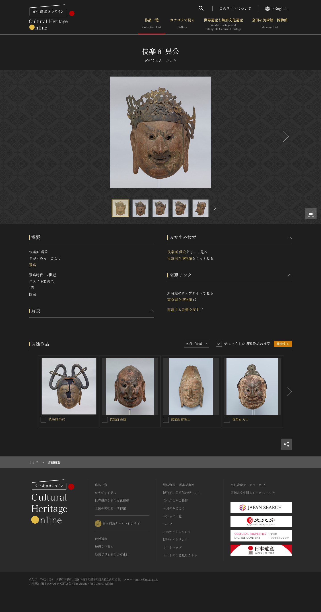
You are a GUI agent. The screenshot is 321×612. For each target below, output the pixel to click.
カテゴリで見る (182, 24)
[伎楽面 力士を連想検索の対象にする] (227, 420)
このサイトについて (235, 8)
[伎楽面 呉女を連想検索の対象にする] (43, 420)
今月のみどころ (174, 508)
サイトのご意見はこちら (180, 555)
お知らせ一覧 (172, 516)
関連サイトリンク (175, 539)
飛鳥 (32, 264)
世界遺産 (101, 539)
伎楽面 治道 (118, 419)
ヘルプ (167, 524)
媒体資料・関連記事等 (178, 485)
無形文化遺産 (104, 546)
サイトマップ (172, 547)
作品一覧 (151, 24)
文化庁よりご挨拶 (175, 500)
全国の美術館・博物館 (270, 24)
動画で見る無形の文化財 (112, 554)
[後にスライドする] (285, 136)
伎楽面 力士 (240, 419)
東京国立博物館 (179, 258)
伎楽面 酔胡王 (181, 419)
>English (276, 8)
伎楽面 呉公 (176, 251)
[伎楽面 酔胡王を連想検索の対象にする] (166, 420)
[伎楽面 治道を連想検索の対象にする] (104, 420)
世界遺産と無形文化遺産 (223, 24)
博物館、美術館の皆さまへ (181, 492)
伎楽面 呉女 (57, 419)
